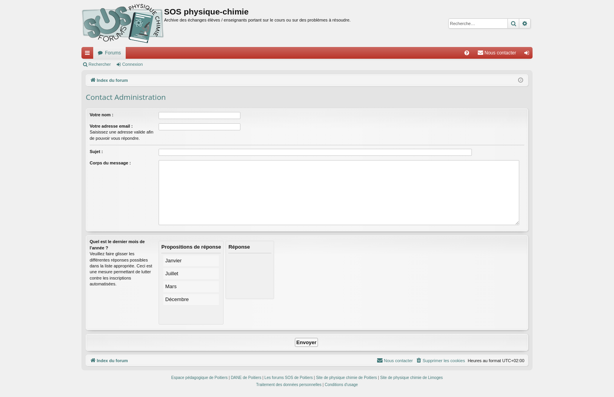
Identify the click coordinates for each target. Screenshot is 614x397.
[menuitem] (467, 53)
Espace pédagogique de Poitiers (199, 377)
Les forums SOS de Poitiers (288, 377)
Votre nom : (101, 114)
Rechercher (99, 64)
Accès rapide (89, 54)
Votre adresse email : (111, 126)
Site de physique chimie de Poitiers (346, 377)
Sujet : (96, 151)
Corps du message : (110, 163)
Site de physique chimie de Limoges (411, 377)
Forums (113, 53)
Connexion (132, 64)
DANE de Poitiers (246, 377)
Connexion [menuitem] (528, 54)
